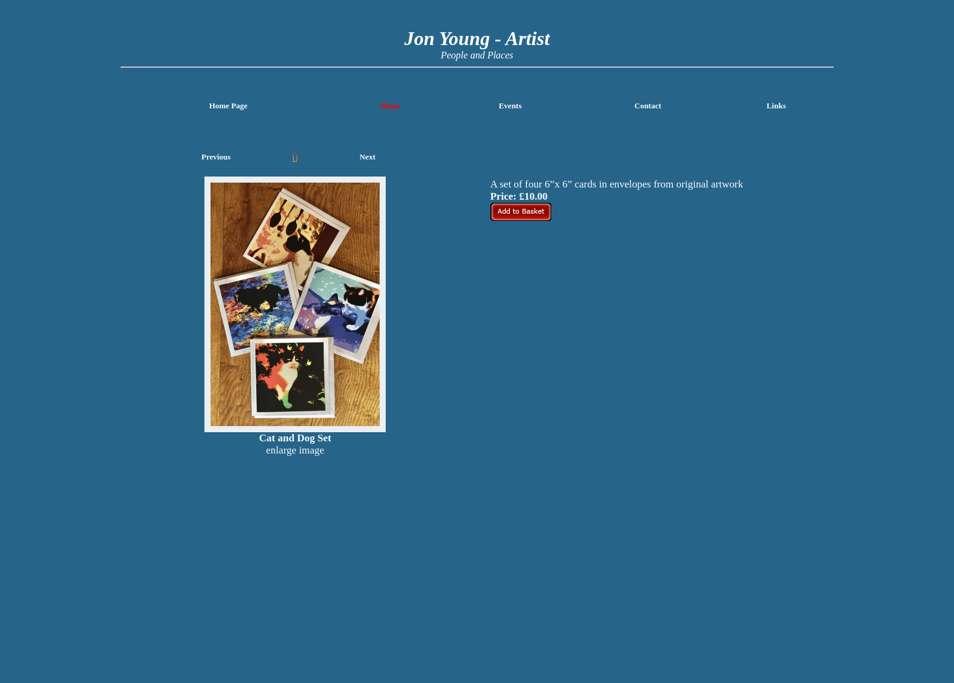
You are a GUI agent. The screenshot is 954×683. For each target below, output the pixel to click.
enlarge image (295, 450)
